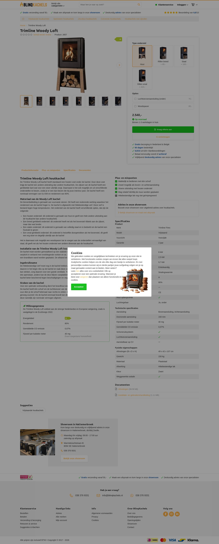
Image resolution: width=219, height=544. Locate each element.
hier (77, 271)
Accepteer (79, 287)
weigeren (84, 277)
